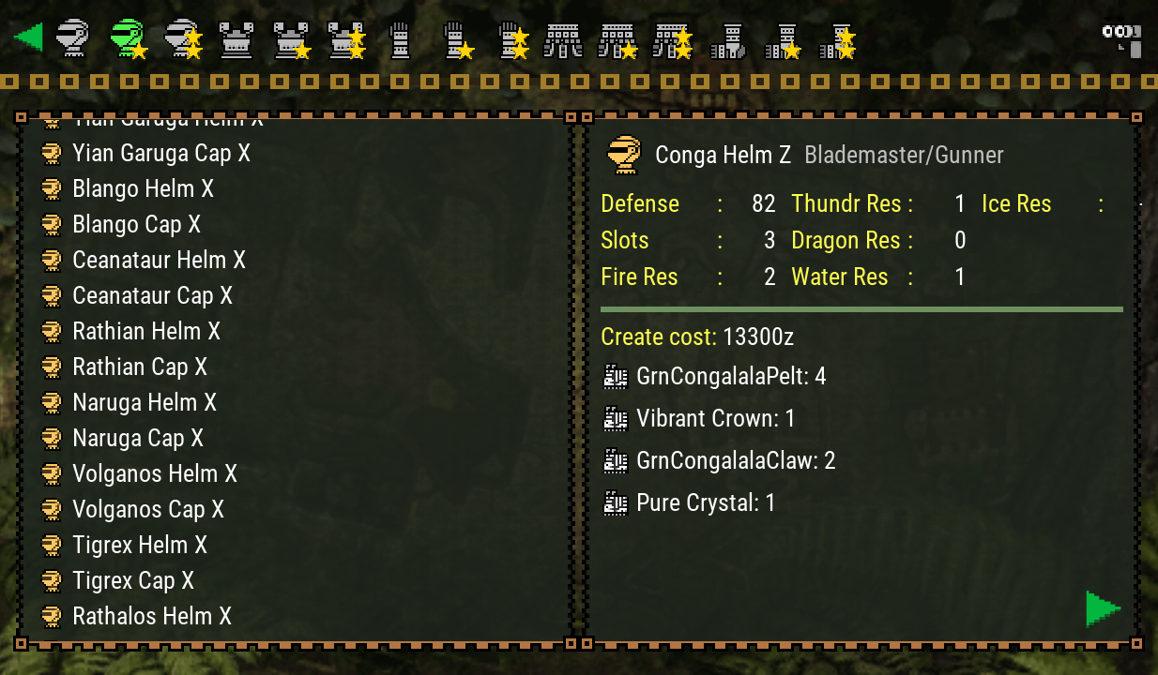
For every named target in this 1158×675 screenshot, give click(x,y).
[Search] (1120, 37)
